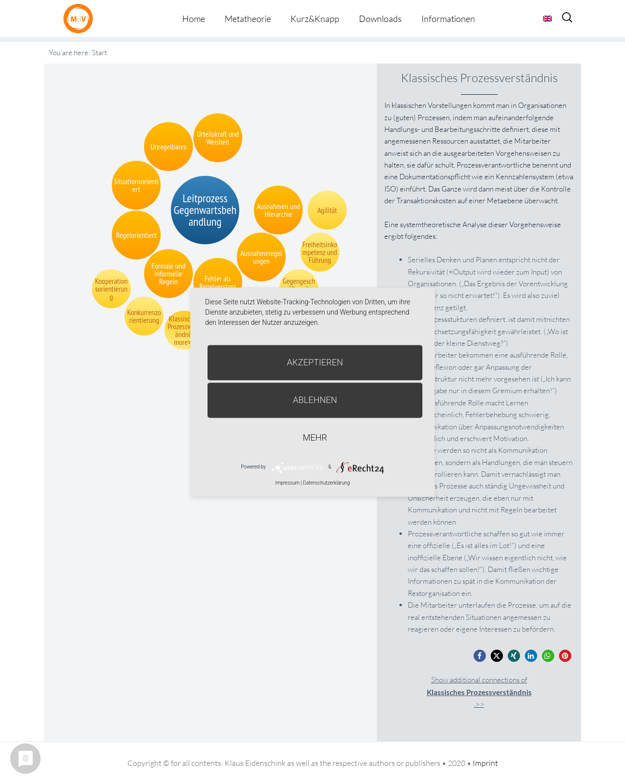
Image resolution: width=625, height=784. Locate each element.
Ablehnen (315, 400)
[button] (480, 656)
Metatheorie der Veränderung (80, 18)
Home (193, 18)
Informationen (448, 18)
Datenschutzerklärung (326, 483)
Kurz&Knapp (315, 18)
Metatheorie (248, 18)
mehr (315, 437)
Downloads (380, 18)
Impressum (287, 483)
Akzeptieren (315, 362)
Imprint (485, 763)
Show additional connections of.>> (479, 692)
